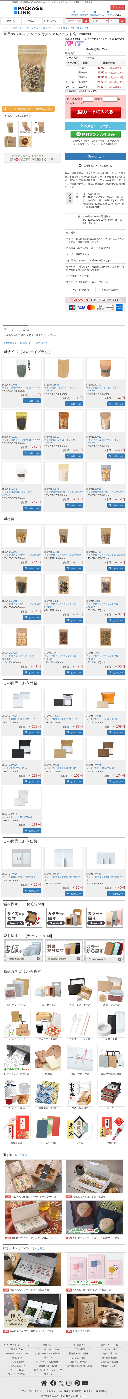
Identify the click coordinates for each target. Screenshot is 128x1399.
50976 (55, 489)
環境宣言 (76, 1391)
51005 (98, 489)
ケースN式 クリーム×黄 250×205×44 (104, 719)
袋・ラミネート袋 (35, 28)
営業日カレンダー (109, 1366)
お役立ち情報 (78, 1358)
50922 (98, 436)
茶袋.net (48, 1358)
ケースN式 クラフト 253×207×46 (60, 768)
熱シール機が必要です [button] (17, 116)
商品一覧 (11, 21)
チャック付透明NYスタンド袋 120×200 (21, 387)
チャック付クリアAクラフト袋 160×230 (21, 604)
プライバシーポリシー (32, 1391)
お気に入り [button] (97, 156)
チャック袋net (17, 1362)
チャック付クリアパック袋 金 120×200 (21, 440)
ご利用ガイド (78, 1345)
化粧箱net (17, 1358)
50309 (98, 384)
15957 (55, 716)
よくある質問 (78, 1349)
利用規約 (51, 1391)
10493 (13, 384)
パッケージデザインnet (17, 1353)
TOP (5, 28)
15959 (13, 874)
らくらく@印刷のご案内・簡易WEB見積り (28, 108)
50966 (13, 489)
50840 (98, 601)
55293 (55, 874)
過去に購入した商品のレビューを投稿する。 (26, 343)
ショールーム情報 (109, 1362)
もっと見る (20, 1155)
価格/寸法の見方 (111, 289)
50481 (55, 552)
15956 (13, 716)
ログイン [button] (117, 7)
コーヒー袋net (17, 1370)
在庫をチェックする (95, 126)
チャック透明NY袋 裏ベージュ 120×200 (63, 492)
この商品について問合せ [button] (97, 165)
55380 (13, 765)
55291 (98, 716)
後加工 (32, 21)
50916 (98, 653)
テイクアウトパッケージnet (17, 1345)
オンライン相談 (109, 1349)
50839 (55, 601)
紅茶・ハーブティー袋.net (47, 1353)
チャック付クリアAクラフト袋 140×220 (105, 555)
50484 (13, 601)
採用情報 (100, 1391)
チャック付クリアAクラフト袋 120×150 (21, 555)
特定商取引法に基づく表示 (79, 1366)
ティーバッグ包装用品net (48, 1362)
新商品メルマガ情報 (78, 1353)
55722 (13, 814)
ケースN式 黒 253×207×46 (15, 768)
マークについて (82, 289)
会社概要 (63, 1391)
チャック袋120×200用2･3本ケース (19, 719)
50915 (55, 653)
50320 (13, 436)
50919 (55, 436)
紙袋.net (48, 1374)
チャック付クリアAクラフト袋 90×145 (63, 555)
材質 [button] (69, 197)
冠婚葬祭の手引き (78, 1362)
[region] (64, 28)
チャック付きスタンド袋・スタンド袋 (68, 28)
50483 (98, 552)
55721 (98, 765)
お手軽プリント (52, 21)
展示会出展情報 (109, 1358)
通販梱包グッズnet (48, 1366)
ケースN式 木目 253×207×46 (100, 768)
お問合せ (88, 1391)
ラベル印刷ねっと (17, 1366)
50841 (13, 653)
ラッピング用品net (17, 1374)
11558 (55, 384)
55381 (55, 765)
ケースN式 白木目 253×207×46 (17, 817)
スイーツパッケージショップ (48, 1370)
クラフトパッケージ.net (47, 1349)
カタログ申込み (109, 1353)
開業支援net (17, 1349)
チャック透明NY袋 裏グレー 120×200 (104, 492)
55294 (98, 874)
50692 (13, 552)
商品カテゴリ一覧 (109, 1345)
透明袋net (48, 1345)
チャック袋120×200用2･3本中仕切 (19, 877)
